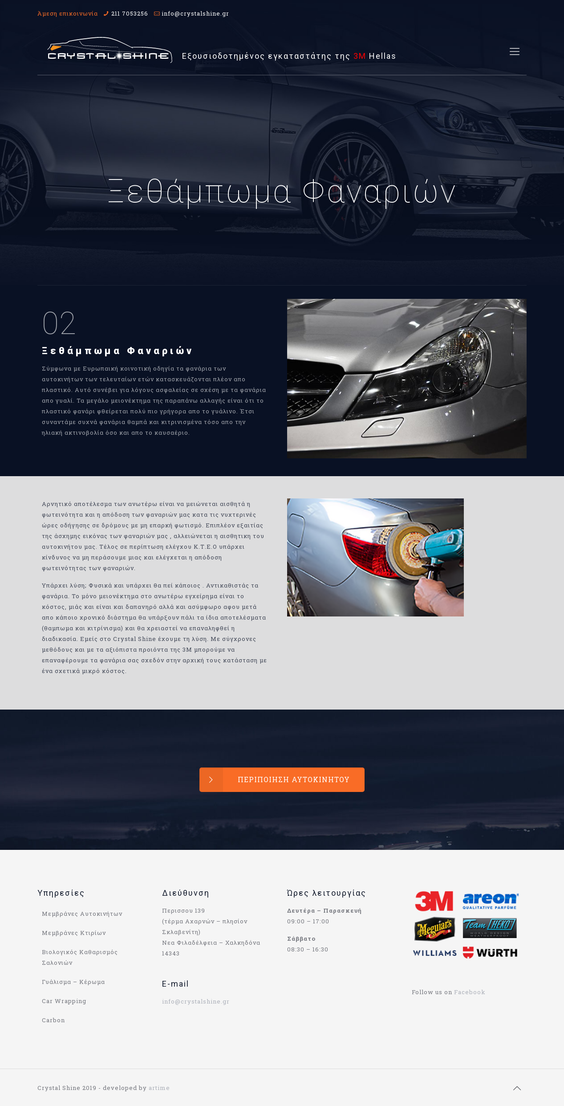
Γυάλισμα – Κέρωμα (73, 982)
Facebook (470, 992)
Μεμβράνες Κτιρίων (74, 933)
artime (159, 1088)
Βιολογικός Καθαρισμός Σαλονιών (80, 957)
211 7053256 (129, 13)
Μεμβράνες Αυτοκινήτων (82, 914)
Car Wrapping (64, 1001)
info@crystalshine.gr (195, 13)
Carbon (53, 1020)
